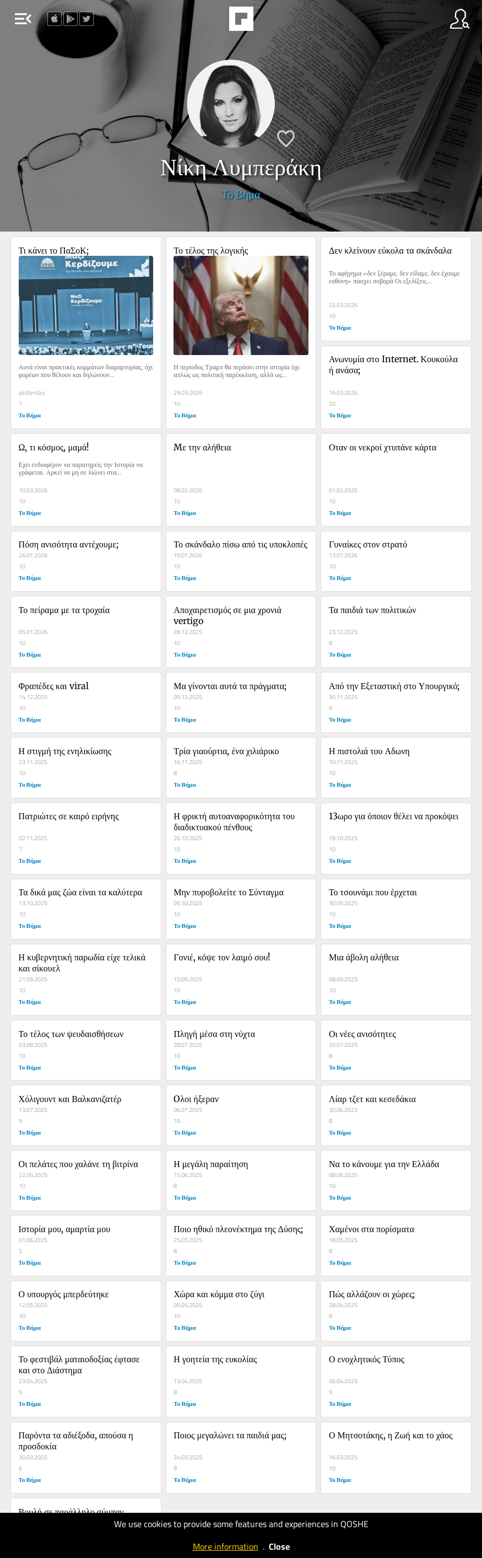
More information (225, 1546)
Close (279, 1546)
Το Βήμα (241, 194)
